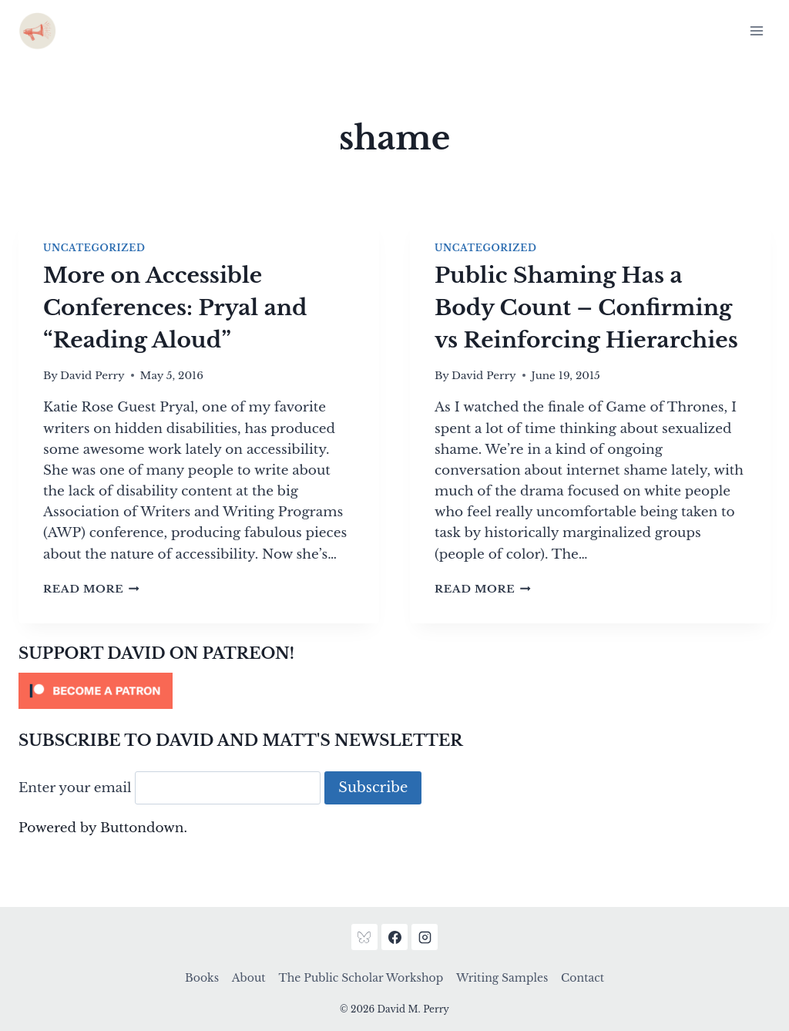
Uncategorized (94, 248)
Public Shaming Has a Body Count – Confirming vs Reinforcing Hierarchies (586, 308)
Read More (91, 589)
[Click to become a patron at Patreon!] (394, 691)
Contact (582, 978)
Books (202, 978)
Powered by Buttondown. (102, 828)
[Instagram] (424, 937)
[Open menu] (756, 30)
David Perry (92, 375)
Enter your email (75, 788)
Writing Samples (502, 978)
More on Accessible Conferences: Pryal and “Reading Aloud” (175, 308)
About (249, 978)
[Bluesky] (364, 937)
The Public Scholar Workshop (360, 978)
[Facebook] (394, 937)
